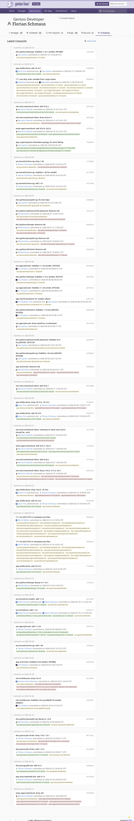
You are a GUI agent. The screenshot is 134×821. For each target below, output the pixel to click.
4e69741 (90, 617)
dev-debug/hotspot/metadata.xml (73, 515)
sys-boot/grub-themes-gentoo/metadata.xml (62, 526)
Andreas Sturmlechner (27, 671)
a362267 (90, 690)
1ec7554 (90, 423)
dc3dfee (90, 668)
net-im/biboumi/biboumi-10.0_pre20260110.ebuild (33, 698)
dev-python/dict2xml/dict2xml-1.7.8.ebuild (30, 313)
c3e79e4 (90, 52)
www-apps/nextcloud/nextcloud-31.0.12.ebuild (54, 787)
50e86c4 (90, 509)
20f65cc (90, 127)
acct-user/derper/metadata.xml (50, 515)
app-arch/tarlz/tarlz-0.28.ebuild (26, 370)
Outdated (34, 33)
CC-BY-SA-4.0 (78, 814)
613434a (90, 765)
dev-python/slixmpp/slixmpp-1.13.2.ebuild (30, 278)
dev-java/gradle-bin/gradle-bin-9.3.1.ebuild (30, 760)
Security (88, 33)
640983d (90, 68)
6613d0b (90, 380)
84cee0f (90, 590)
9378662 (90, 235)
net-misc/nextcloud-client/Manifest (67, 111)
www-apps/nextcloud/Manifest (26, 135)
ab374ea (90, 272)
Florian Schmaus (25, 162)
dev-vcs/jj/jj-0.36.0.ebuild (52, 90)
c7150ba (90, 159)
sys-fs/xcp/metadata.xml (24, 529)
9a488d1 (90, 709)
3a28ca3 (90, 245)
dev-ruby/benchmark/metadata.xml (78, 521)
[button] (102, 4)
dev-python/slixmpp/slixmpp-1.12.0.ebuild (52, 227)
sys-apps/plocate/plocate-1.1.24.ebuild (29, 267)
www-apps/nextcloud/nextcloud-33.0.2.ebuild (64, 133)
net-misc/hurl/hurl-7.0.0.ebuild (26, 95)
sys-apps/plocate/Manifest (83, 626)
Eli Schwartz (23, 264)
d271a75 (90, 482)
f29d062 (90, 140)
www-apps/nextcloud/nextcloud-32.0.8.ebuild (31, 133)
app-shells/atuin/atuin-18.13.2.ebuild (47, 402)
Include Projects (67, 18)
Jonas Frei (22, 70)
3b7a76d (90, 318)
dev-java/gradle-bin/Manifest (56, 760)
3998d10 (90, 361)
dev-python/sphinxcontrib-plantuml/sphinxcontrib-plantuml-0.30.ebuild (40, 216)
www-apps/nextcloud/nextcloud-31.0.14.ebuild (65, 790)
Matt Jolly (45, 81)
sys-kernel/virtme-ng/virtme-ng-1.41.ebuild (30, 187)
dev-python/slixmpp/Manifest (26, 227)
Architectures (61, 11)
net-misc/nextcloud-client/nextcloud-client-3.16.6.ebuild (60, 469)
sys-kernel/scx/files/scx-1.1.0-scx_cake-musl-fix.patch (33, 607)
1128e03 (90, 439)
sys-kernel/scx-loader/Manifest (58, 596)
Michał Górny (23, 210)
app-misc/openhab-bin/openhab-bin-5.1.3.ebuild (32, 771)
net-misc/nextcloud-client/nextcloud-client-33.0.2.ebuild (35, 111)
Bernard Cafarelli (25, 108)
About (73, 11)
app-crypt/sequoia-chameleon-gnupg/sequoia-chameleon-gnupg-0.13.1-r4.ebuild (43, 149)
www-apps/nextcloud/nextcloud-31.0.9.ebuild (31, 793)
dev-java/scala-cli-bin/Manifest (26, 731)
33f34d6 (90, 181)
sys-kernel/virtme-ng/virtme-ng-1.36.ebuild (52, 165)
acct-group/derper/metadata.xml (27, 515)
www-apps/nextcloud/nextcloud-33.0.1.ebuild (64, 445)
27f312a (90, 453)
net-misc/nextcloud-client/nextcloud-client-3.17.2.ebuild (35, 472)
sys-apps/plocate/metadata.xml (26, 324)
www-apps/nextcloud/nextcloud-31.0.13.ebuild (32, 790)
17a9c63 (90, 574)
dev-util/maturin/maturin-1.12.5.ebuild (80, 87)
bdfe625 (90, 105)
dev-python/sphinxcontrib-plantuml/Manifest (31, 213)
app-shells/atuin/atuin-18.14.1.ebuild (28, 73)
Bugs (72, 33)
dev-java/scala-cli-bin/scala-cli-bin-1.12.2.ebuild (32, 744)
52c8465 (90, 738)
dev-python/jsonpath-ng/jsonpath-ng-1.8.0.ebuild (33, 203)
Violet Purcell (23, 593)
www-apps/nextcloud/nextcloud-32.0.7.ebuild (31, 445)
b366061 (90, 197)
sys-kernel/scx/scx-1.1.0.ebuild (63, 607)
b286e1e (90, 755)
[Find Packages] (115, 11)
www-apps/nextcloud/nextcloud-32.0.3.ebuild (64, 793)
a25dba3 (90, 348)
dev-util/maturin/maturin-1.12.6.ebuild (29, 90)
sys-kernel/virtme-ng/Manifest (26, 165)
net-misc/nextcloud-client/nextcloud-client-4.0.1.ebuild (73, 472)
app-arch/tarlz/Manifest (24, 367)
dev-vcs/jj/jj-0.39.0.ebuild (43, 92)
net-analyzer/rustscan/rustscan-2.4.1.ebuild (67, 92)
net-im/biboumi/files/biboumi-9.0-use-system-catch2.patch (36, 679)
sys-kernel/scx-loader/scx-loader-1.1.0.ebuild (31, 596)
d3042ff (90, 407)
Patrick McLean (51, 593)
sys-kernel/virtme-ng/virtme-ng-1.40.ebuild (30, 176)
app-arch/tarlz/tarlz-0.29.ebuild (26, 658)
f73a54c (90, 558)
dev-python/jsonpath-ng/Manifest (27, 240)
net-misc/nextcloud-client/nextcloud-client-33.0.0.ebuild (35, 434)
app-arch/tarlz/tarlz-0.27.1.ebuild (44, 367)
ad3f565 (90, 652)
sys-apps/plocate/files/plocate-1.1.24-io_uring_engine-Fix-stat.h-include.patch (42, 623)
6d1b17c (90, 601)
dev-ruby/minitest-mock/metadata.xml (29, 523)
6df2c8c (90, 464)
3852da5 (90, 116)
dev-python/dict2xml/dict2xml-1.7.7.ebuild (52, 251)
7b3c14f (90, 208)
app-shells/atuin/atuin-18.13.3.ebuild (73, 402)
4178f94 (90, 170)
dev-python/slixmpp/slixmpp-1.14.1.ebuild (30, 57)
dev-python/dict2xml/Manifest (26, 251)
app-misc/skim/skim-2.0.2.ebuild (27, 87)
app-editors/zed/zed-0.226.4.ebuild (28, 84)
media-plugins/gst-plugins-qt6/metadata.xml (31, 526)
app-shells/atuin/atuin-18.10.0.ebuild (47, 488)
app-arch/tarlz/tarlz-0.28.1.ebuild (68, 367)
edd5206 (90, 305)
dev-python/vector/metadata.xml (53, 521)
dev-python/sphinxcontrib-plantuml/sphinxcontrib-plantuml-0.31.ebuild (40, 343)
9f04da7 (90, 396)
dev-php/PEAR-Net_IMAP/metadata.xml (29, 518)
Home (11, 11)
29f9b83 (90, 781)
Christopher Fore (25, 297)
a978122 (90, 283)
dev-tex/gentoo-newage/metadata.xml (56, 523)
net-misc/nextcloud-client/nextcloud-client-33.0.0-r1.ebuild (60, 122)
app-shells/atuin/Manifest (51, 73)
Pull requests (54, 33)
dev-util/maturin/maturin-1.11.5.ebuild (52, 87)
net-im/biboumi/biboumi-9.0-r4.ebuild (47, 674)
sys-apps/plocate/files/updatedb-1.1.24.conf (31, 626)
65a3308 (90, 493)
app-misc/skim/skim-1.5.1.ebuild (52, 84)
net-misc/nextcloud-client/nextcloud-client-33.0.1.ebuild (35, 386)
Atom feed (90, 41)
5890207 (90, 78)
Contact (123, 809)
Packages (22, 11)
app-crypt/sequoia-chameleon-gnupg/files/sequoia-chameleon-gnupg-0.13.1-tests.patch (45, 146)
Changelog (104, 33)
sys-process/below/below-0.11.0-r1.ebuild (52, 95)
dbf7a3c (90, 725)
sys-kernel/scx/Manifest (82, 607)
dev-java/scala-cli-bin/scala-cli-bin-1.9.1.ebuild (31, 733)
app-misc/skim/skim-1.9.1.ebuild (75, 84)
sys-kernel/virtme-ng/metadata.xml (46, 529)
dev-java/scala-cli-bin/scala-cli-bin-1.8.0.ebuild (53, 731)
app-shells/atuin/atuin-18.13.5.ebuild (28, 413)
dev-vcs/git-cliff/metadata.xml (81, 523)
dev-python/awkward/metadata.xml (28, 521)
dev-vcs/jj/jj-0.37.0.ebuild (70, 90)
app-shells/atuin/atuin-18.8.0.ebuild (73, 488)
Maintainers (35, 11)
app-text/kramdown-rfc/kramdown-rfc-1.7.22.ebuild (33, 300)
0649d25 (90, 262)
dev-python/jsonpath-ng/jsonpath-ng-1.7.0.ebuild (57, 240)
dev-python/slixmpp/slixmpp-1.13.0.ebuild (30, 230)
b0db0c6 (90, 221)
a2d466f (90, 334)
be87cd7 (90, 294)
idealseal (22, 81)
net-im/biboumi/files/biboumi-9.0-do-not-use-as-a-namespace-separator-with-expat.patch (46, 677)
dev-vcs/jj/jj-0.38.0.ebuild (24, 92)
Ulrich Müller (23, 512)
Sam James (22, 54)
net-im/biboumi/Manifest (24, 674)
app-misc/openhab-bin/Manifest (61, 771)
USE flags (48, 11)
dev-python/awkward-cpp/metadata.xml (57, 518)
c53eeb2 (90, 636)
